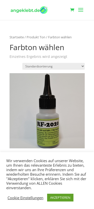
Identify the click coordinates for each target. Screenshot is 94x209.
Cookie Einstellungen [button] (25, 197)
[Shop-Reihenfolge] (53, 66)
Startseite (17, 37)
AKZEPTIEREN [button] (60, 197)
